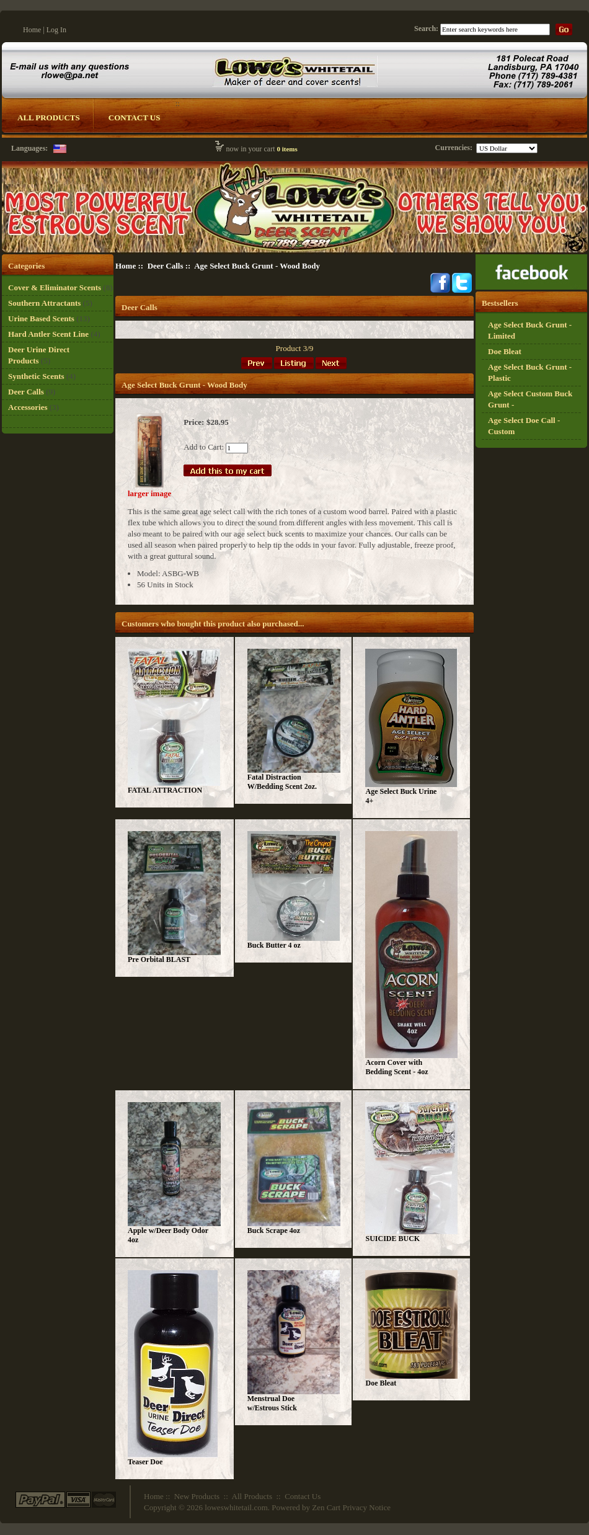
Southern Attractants (44, 303)
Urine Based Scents (41, 318)
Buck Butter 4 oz (274, 945)
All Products (48, 117)
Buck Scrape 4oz (273, 1230)
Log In (56, 29)
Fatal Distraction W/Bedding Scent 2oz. (282, 782)
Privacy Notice (366, 1507)
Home (32, 29)
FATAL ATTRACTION (165, 790)
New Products (196, 1496)
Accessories (28, 407)
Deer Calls (166, 265)
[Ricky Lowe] (531, 286)
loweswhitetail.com (236, 1507)
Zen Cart (326, 1507)
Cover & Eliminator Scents (54, 287)
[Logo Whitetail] (295, 251)
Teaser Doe (145, 1461)
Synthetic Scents (36, 376)
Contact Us (134, 117)
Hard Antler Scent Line (48, 334)
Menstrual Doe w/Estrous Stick (272, 1403)
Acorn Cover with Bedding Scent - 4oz (396, 1067)
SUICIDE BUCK (392, 1238)
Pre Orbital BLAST (159, 959)
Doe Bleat (380, 1383)
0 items (287, 149)
